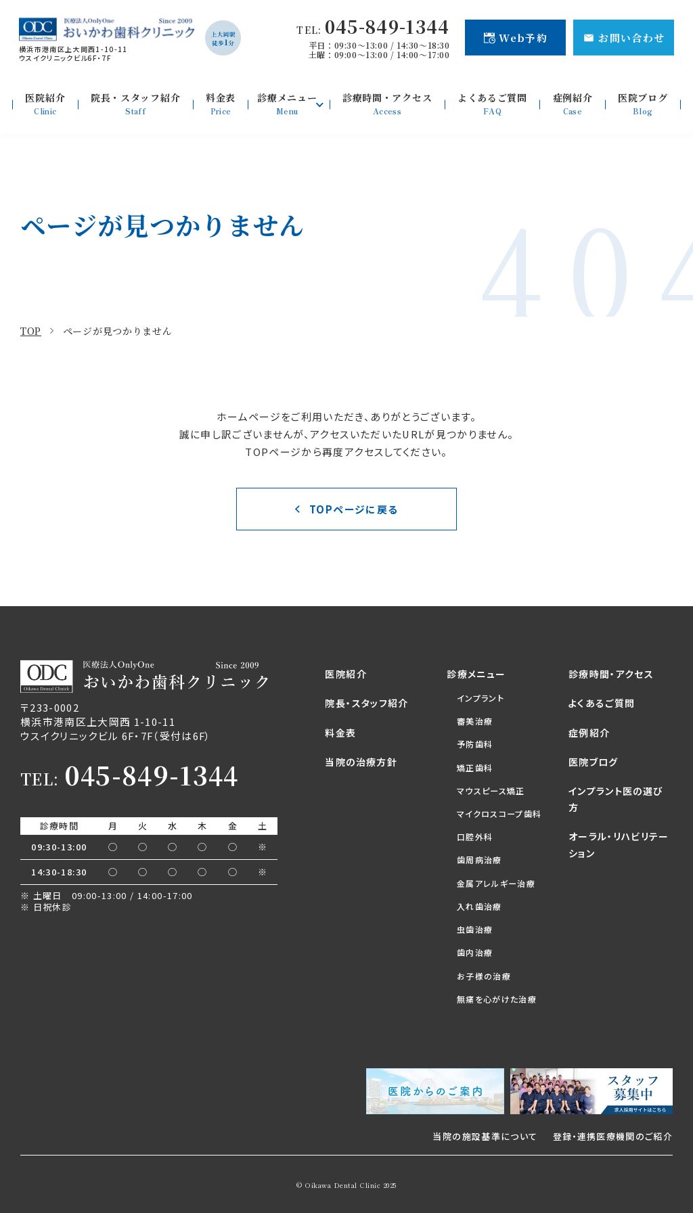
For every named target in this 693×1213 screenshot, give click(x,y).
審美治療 (475, 721)
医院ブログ (593, 762)
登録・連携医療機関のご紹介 (613, 1136)
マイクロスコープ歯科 (499, 813)
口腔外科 (475, 836)
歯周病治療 (479, 859)
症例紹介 (589, 732)
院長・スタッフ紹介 (366, 703)
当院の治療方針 (361, 762)
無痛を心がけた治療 (497, 999)
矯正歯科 (475, 767)
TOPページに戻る (353, 509)
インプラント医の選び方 (615, 799)
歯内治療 (475, 952)
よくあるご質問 (601, 703)
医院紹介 (345, 674)
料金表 (340, 732)
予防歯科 (475, 744)
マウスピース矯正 (491, 790)
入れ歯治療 (479, 906)
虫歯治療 (475, 929)
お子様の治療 (484, 976)
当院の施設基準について (484, 1136)
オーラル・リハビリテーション (618, 844)
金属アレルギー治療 (496, 883)
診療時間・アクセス (611, 674)
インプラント (480, 698)
